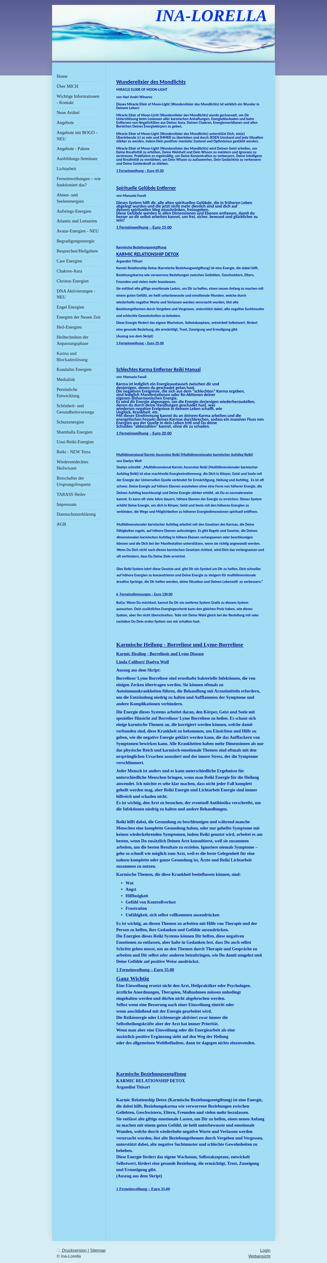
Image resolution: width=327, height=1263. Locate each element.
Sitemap (98, 1247)
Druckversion (72, 1247)
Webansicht (259, 1253)
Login (265, 1247)
